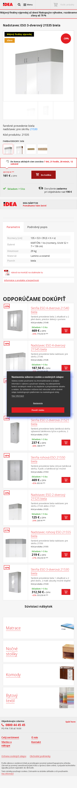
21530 (33, 129)
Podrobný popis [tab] (37, 227)
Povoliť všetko (38, 410)
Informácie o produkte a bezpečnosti (21, 280)
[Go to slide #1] (31, 110)
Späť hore (70, 721)
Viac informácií (18, 396)
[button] (19, 4)
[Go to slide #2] (46, 110)
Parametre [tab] (13, 227)
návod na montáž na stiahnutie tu (23, 272)
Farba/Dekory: (11, 141)
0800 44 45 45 (15, 725)
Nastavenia (38, 403)
